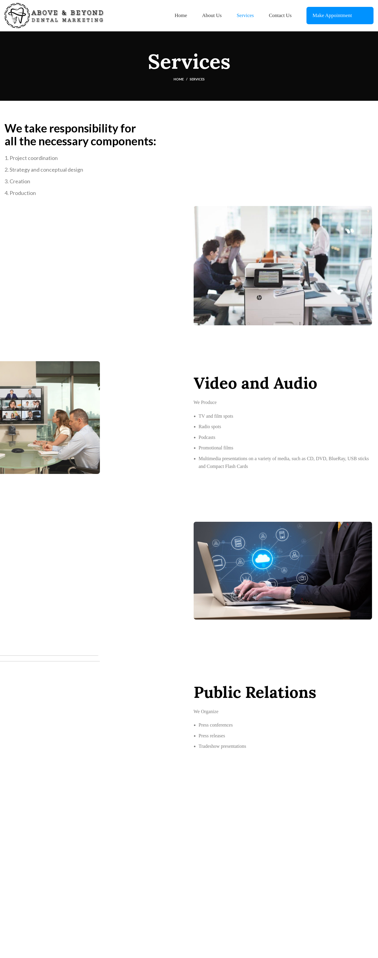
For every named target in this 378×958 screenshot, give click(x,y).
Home (179, 79)
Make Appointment (332, 15)
